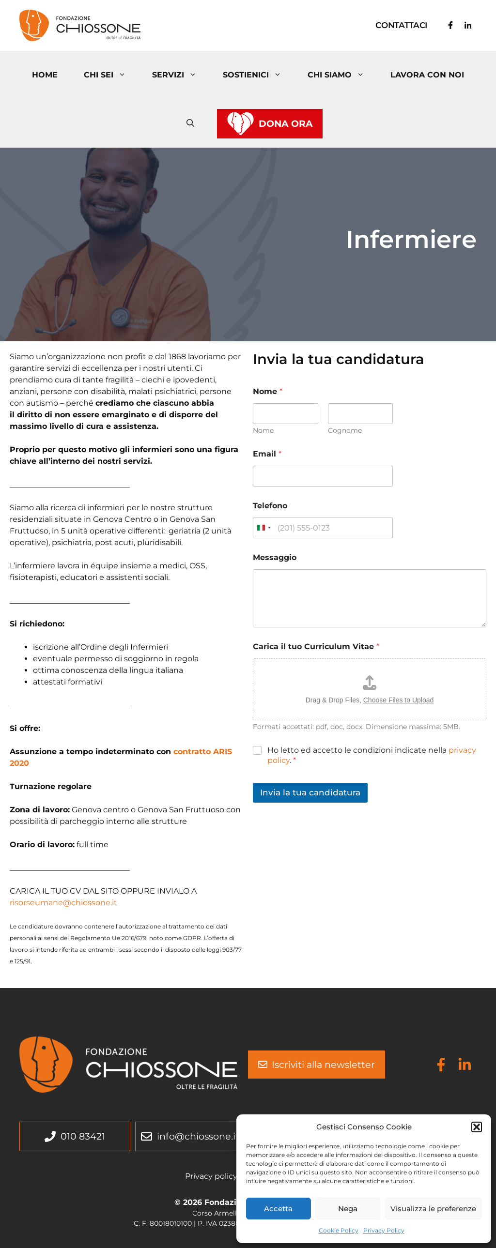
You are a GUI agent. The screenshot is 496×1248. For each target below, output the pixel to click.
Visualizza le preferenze (433, 1208)
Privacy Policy (383, 1230)
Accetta (278, 1208)
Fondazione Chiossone (214, 25)
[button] (476, 1127)
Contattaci (401, 25)
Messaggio (274, 557)
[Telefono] (323, 527)
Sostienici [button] (258, 75)
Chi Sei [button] (111, 75)
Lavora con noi (427, 74)
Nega (347, 1208)
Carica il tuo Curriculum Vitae (316, 646)
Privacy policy (211, 1176)
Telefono (270, 505)
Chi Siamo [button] (342, 75)
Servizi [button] (181, 75)
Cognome (345, 430)
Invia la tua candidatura (310, 792)
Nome (263, 430)
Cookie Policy (338, 1230)
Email (267, 453)
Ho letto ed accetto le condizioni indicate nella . (371, 755)
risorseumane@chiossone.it (63, 902)
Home (45, 74)
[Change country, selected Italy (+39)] (263, 527)
